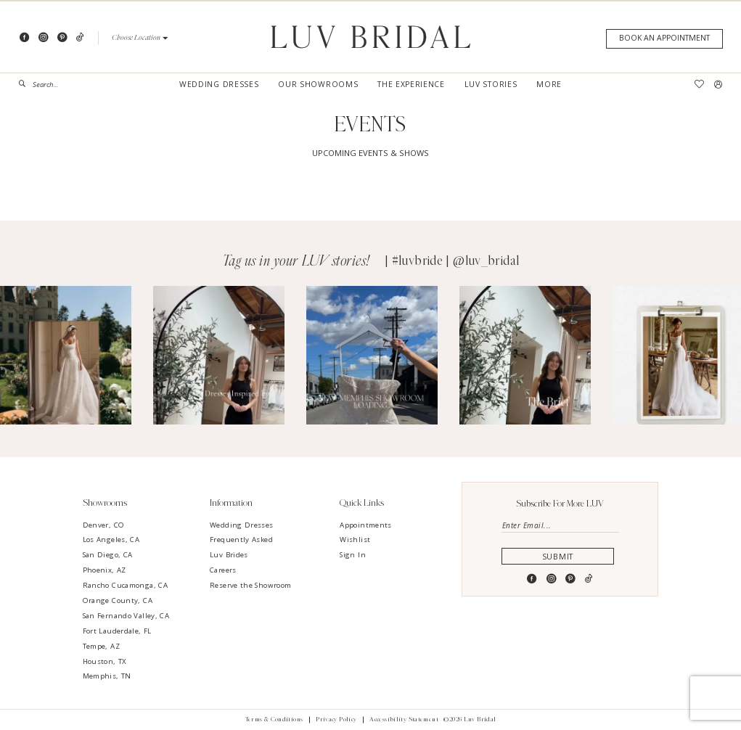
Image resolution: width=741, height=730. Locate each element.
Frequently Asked (241, 539)
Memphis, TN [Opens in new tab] (107, 676)
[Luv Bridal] (370, 37)
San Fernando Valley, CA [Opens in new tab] (126, 615)
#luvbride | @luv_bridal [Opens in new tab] (456, 261)
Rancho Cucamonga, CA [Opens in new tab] (125, 585)
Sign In (353, 554)
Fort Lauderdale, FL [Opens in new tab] (117, 631)
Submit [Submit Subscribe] (560, 557)
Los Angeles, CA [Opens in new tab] (111, 539)
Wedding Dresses (242, 525)
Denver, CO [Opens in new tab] (104, 525)
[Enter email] (560, 526)
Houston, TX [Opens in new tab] (105, 661)
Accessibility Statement (403, 719)
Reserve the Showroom (250, 585)
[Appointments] (664, 39)
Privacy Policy (336, 719)
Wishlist (355, 539)
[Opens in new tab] (65, 355)
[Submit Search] (26, 84)
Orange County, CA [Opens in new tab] (117, 600)
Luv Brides (229, 554)
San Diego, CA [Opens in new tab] (108, 554)
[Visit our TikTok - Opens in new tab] (80, 38)
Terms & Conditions (274, 719)
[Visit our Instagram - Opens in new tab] (43, 38)
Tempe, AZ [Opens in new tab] (101, 646)
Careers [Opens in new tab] (223, 570)
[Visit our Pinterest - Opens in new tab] (62, 38)
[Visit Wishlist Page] (699, 84)
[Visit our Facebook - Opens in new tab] (24, 38)
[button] (140, 38)
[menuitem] (59, 84)
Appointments (365, 525)
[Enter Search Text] (59, 84)
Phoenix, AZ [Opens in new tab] (104, 570)
